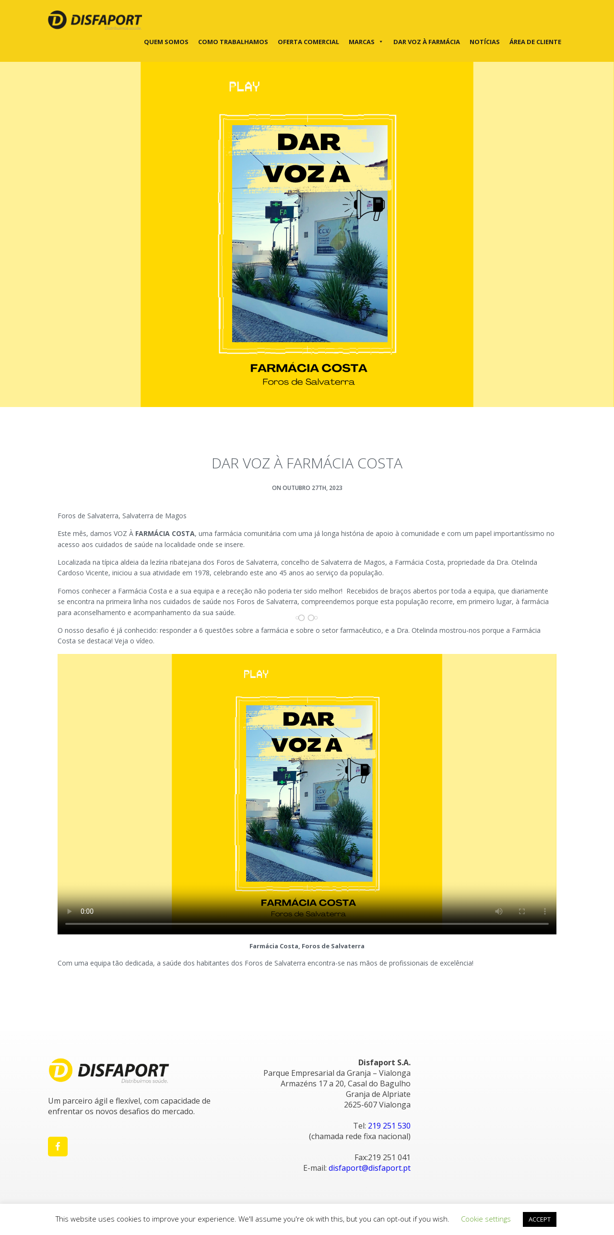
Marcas (366, 41)
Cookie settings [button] (486, 1218)
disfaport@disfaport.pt (370, 1168)
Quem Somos (166, 41)
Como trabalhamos (233, 41)
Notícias (485, 41)
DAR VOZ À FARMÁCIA (426, 41)
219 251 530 (389, 1125)
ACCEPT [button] (540, 1219)
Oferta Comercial (308, 41)
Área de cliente (535, 41)
